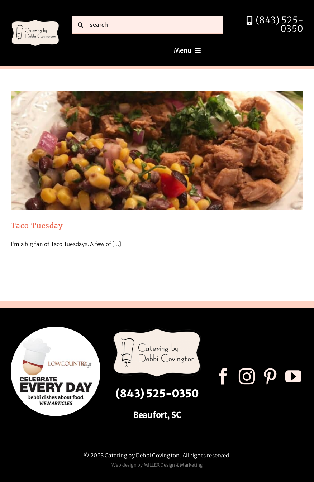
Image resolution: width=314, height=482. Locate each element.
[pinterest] (270, 376)
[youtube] (293, 376)
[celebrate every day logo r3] (55, 329)
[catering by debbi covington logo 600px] (35, 21)
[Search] (81, 25)
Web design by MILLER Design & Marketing (157, 465)
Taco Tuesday (37, 225)
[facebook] (223, 376)
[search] (147, 25)
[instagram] (247, 376)
